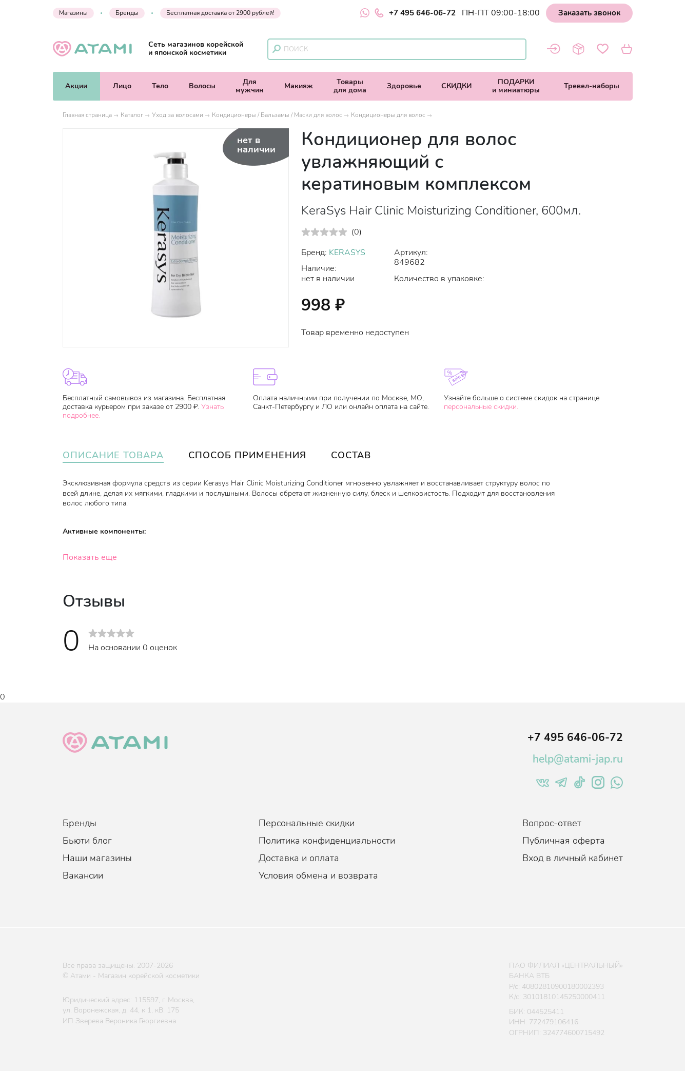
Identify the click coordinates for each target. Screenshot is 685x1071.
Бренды (127, 13)
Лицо (122, 86)
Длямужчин (250, 86)
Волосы (202, 86)
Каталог (132, 115)
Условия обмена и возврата (318, 875)
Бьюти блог (87, 840)
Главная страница (87, 115)
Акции (76, 86)
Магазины (73, 13)
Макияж (298, 86)
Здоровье (404, 86)
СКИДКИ (456, 86)
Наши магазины (97, 858)
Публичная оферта (563, 840)
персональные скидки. (481, 407)
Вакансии (83, 875)
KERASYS (347, 252)
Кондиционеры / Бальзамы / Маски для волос (277, 115)
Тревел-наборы (591, 86)
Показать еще (90, 557)
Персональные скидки (307, 823)
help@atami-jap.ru (578, 759)
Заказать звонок (589, 13)
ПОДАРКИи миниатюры (516, 86)
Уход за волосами (177, 115)
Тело (160, 86)
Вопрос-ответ (551, 823)
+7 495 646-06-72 (415, 12)
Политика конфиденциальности (327, 840)
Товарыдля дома (350, 86)
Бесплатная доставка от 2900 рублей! (220, 13)
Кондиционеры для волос (388, 115)
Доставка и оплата (299, 858)
